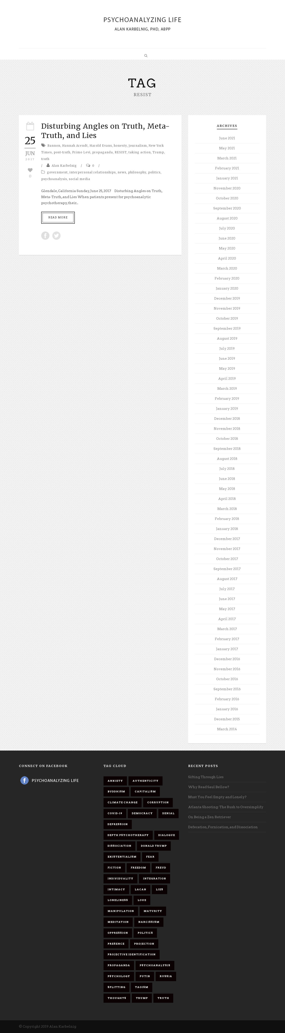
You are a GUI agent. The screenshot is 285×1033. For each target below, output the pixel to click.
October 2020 (227, 198)
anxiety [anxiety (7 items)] (115, 780)
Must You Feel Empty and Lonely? (217, 797)
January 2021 (227, 178)
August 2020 (227, 218)
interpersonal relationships (92, 172)
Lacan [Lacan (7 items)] (140, 889)
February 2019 (227, 399)
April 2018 (227, 499)
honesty (120, 146)
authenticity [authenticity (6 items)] (145, 780)
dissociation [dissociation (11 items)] (119, 845)
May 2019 (227, 369)
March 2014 (227, 729)
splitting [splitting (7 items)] (116, 987)
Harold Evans (101, 146)
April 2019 (227, 379)
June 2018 (227, 479)
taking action (139, 152)
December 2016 (227, 659)
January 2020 (227, 288)
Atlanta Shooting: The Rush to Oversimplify (225, 807)
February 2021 (227, 168)
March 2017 (227, 629)
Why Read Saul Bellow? (208, 787)
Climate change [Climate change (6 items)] (123, 802)
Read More (58, 217)
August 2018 (227, 459)
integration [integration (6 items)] (154, 878)
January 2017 (227, 649)
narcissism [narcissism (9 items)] (148, 921)
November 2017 (227, 549)
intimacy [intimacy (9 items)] (116, 889)
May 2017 (227, 609)
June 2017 (227, 599)
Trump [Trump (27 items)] (142, 998)
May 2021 (227, 148)
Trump (158, 152)
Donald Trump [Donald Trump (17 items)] (154, 845)
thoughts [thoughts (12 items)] (117, 998)
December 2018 (227, 419)
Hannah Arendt (75, 146)
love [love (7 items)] (142, 900)
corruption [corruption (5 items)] (158, 802)
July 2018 (227, 469)
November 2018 (227, 429)
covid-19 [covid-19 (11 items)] (115, 813)
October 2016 (227, 679)
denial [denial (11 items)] (168, 813)
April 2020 (227, 258)
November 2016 (227, 669)
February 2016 (227, 699)
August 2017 (227, 579)
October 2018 (227, 439)
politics (154, 172)
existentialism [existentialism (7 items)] (122, 856)
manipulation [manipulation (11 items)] (121, 911)
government (57, 172)
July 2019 (227, 349)
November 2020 (227, 188)
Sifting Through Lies (206, 777)
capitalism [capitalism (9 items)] (145, 791)
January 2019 (227, 409)
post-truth (62, 152)
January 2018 (227, 529)
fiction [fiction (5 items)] (114, 867)
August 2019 (227, 339)
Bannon (53, 146)
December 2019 (227, 298)
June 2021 (227, 138)
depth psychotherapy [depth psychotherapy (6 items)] (128, 835)
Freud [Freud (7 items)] (161, 867)
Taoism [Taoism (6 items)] (141, 987)
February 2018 (227, 519)
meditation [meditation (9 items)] (118, 921)
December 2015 (227, 719)
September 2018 (227, 449)
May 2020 (227, 248)
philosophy (137, 172)
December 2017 (227, 539)
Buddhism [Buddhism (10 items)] (116, 791)
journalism (138, 146)
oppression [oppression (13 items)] (118, 932)
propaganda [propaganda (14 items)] (119, 965)
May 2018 (227, 489)
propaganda (102, 152)
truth (45, 159)
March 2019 (227, 389)
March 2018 (227, 509)
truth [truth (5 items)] (163, 998)
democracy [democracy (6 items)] (142, 813)
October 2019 (227, 319)
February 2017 (227, 639)
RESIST (121, 152)
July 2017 (227, 589)
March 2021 (227, 158)
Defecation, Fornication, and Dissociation (223, 827)
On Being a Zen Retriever (209, 817)
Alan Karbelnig (64, 166)
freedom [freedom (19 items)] (138, 867)
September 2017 (227, 569)
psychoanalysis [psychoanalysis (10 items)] (155, 965)
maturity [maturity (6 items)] (153, 911)
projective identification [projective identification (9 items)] (132, 954)
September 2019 (227, 329)
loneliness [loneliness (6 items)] (118, 900)
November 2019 (227, 308)
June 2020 (227, 238)
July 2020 (227, 228)
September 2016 (227, 689)
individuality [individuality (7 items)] (120, 878)
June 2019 (227, 359)
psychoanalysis (54, 179)
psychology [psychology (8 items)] (119, 976)
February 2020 (227, 278)
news (122, 172)
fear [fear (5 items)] (150, 856)
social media (79, 179)
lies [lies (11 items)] (159, 889)
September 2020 (227, 208)
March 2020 (227, 268)
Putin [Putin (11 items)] (145, 976)
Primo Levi (81, 152)
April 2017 (227, 619)
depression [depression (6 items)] (118, 824)
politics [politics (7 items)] (145, 932)
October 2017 (227, 559)
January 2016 (227, 709)
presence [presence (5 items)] (116, 943)
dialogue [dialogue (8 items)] (166, 835)
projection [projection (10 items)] (144, 943)
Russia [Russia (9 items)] (166, 976)
